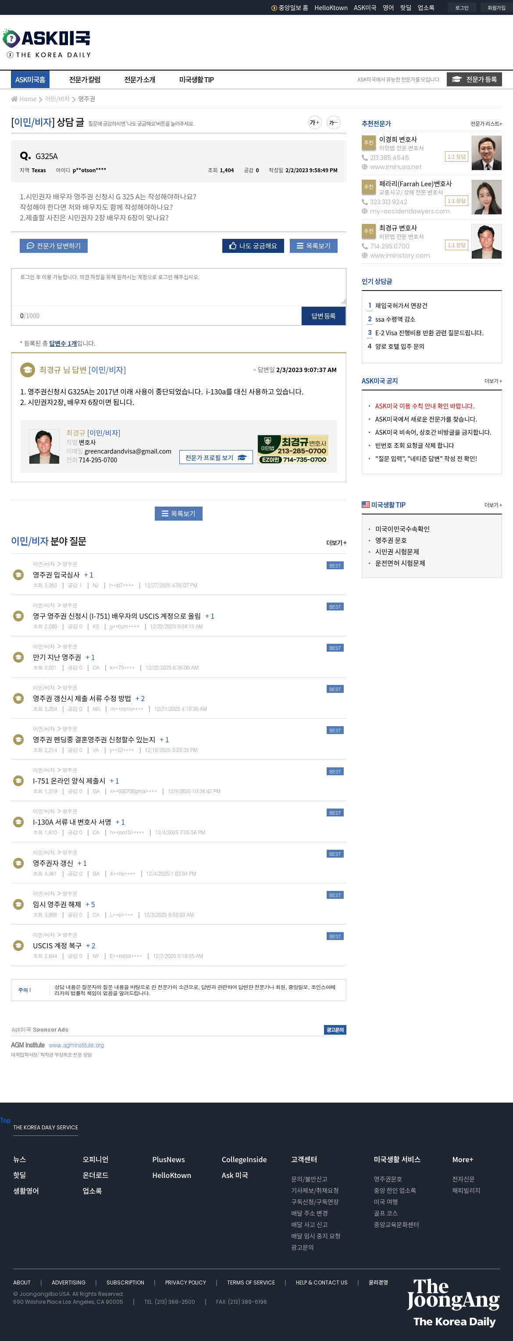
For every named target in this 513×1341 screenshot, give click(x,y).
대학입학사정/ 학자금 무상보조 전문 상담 (51, 1054)
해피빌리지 (466, 1190)
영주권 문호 (391, 540)
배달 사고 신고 (309, 1224)
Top (5, 1120)
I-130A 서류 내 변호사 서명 (72, 821)
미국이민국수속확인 (402, 528)
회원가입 (497, 7)
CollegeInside (244, 1159)
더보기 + (336, 542)
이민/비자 (57, 98)
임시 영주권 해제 (57, 904)
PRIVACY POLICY (186, 1282)
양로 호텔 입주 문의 (399, 346)
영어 (388, 7)
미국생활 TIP (196, 79)
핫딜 (406, 7)
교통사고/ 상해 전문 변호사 (411, 192)
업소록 (426, 7)
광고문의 (302, 1247)
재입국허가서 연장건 (401, 305)
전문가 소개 (139, 79)
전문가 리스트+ (486, 123)
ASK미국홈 (30, 79)
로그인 (461, 7)
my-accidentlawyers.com (406, 211)
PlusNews (168, 1159)
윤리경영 (378, 1282)
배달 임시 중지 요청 (315, 1235)
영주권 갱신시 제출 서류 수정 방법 (82, 698)
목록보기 (314, 245)
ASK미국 (365, 7)
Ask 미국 (235, 1175)
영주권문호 (388, 1178)
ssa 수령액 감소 (395, 319)
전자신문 (463, 1178)
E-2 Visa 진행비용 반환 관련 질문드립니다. (429, 332)
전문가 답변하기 (54, 245)
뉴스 (19, 1159)
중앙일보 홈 (290, 7)
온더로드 (96, 1175)
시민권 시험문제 (397, 551)
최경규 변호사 (398, 227)
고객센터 (304, 1159)
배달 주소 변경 (309, 1213)
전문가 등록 (474, 79)
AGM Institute (27, 1044)
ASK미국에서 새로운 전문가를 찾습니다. (426, 419)
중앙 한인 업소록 (395, 1190)
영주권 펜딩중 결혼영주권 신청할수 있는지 (94, 739)
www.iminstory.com (396, 255)
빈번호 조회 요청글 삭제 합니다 (414, 445)
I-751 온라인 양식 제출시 (69, 780)
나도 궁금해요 (253, 245)
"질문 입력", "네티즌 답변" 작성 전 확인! (426, 458)
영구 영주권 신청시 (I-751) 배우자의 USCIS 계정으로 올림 (117, 615)
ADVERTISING (69, 1282)
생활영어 (26, 1190)
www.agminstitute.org (76, 1044)
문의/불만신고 (309, 1178)
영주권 (86, 98)
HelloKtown (331, 7)
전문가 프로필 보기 (216, 457)
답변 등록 (324, 315)
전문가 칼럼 (84, 79)
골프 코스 (386, 1213)
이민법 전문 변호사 (401, 148)
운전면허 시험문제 (400, 563)
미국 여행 (386, 1201)
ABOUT (22, 1282)
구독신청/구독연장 (315, 1201)
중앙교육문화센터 (396, 1224)
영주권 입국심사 (56, 574)
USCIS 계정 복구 (57, 945)
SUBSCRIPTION (126, 1282)
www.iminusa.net (392, 167)
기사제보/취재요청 (315, 1190)
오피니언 (96, 1159)
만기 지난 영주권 (57, 657)
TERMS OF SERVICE (251, 1282)
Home (23, 98)
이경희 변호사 (398, 139)
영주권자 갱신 (53, 863)
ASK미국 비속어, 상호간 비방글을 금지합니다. (433, 432)
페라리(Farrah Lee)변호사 (415, 183)
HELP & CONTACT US (322, 1282)
